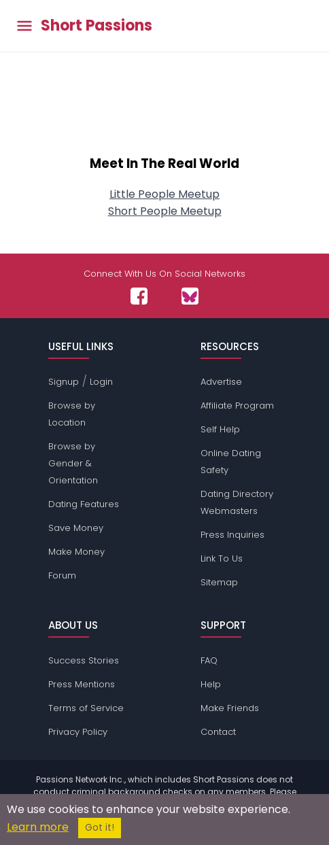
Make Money (76, 551)
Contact (218, 731)
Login (101, 381)
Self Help (220, 429)
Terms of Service (86, 708)
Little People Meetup (164, 194)
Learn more (38, 827)
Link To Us (222, 558)
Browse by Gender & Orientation (73, 463)
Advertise (221, 381)
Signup (63, 381)
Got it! (99, 827)
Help (211, 684)
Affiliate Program (237, 405)
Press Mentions (81, 684)
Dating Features (83, 504)
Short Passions (96, 26)
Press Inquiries (232, 534)
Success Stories (83, 660)
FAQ (209, 660)
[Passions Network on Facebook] (139, 296)
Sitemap (219, 582)
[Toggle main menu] (24, 26)
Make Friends (230, 708)
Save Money (75, 527)
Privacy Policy (77, 731)
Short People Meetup (165, 211)
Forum (62, 575)
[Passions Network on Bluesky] (189, 296)
